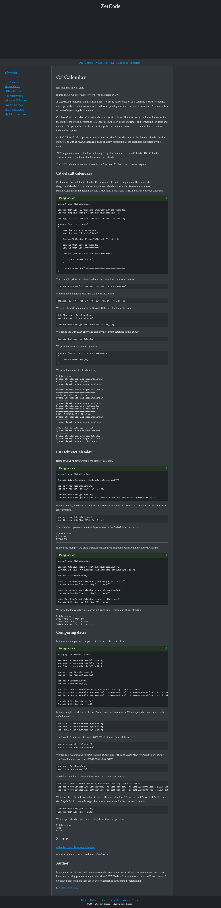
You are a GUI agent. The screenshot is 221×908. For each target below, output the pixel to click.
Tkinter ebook (12, 86)
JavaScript (122, 62)
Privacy (126, 900)
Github (103, 900)
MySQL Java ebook (15, 114)
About (135, 900)
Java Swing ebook (14, 104)
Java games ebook (14, 109)
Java (112, 62)
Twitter (93, 900)
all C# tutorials (69, 887)
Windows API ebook (16, 100)
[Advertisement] (110, 35)
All (81, 62)
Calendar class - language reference (75, 847)
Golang (89, 62)
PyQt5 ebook (12, 81)
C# (106, 62)
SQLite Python (13, 91)
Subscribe (135, 62)
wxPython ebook (14, 95)
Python (98, 62)
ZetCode (110, 6)
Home (84, 900)
